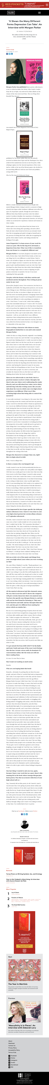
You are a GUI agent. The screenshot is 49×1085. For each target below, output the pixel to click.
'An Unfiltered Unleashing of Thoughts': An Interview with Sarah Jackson (24, 838)
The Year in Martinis (17, 983)
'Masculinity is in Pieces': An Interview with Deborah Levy (22, 1026)
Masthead (11, 1043)
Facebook (21, 811)
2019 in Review (12, 981)
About (10, 1041)
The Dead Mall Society (18, 905)
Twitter (35, 811)
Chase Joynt (9, 875)
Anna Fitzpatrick (25, 31)
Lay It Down (15, 892)
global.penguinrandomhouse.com (24, 1082)
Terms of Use (12, 1052)
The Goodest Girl (24, 840)
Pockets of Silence (17, 897)
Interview (11, 1023)
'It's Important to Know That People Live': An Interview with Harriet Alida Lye (24, 842)
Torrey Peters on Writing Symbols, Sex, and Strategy (24, 874)
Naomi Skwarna (10, 882)
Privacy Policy (12, 1048)
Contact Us (11, 1045)
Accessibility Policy (14, 1050)
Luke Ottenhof (16, 894)
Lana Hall (14, 906)
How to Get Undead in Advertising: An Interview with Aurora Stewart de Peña (23, 880)
